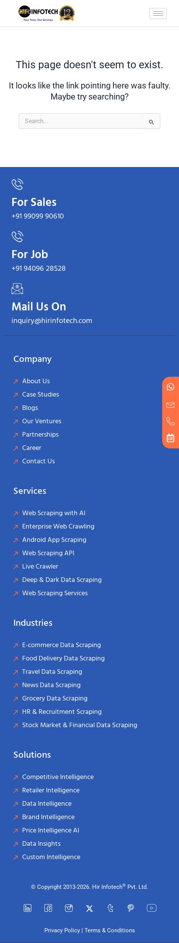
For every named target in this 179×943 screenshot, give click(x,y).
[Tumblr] (110, 908)
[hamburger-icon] (158, 13)
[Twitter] (89, 908)
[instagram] (69, 908)
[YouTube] (151, 908)
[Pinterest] (131, 908)
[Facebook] (48, 908)
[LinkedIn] (27, 908)
